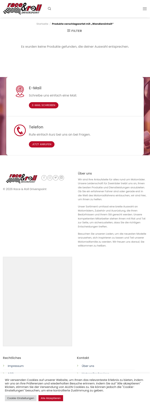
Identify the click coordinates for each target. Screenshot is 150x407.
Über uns (88, 366)
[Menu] (144, 8)
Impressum (16, 366)
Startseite (42, 23)
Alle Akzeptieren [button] (51, 398)
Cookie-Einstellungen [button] (20, 398)
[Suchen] (49, 8)
